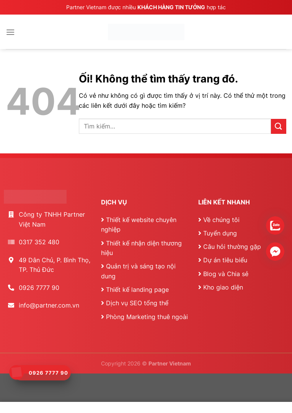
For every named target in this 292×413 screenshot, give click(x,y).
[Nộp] (278, 126)
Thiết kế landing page (137, 289)
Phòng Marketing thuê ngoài (147, 317)
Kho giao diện (223, 287)
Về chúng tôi (221, 220)
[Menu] (10, 32)
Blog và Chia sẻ (225, 274)
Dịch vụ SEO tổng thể (137, 303)
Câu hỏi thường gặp (232, 246)
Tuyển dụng (220, 233)
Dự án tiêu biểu (225, 260)
